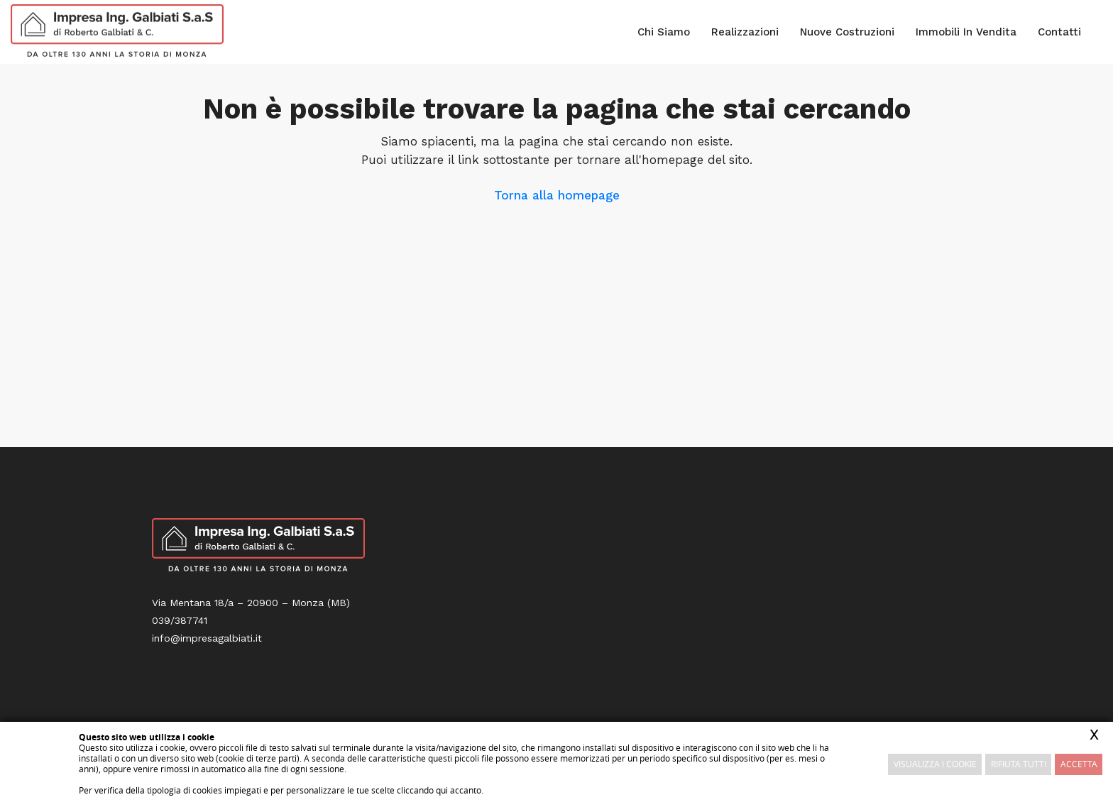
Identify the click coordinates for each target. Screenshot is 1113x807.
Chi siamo (663, 32)
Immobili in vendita (966, 32)
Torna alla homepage (557, 195)
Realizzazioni (745, 32)
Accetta (1078, 764)
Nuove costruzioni (847, 32)
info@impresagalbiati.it (207, 638)
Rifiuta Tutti (1018, 764)
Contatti (1059, 32)
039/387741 (179, 620)
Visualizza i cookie (935, 764)
